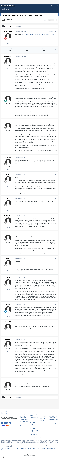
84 (8, 43)
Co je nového (43, 416)
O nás (50, 414)
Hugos (8, 277)
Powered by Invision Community (29, 455)
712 (8, 106)
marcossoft (7, 56)
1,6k (8, 316)
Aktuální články (23, 414)
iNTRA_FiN (8, 157)
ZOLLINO (8, 339)
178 (8, 270)
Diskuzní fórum (43, 414)
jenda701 (8, 233)
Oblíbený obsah (43, 418)
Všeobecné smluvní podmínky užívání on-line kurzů (43, 448)
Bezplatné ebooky (24, 421)
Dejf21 (8, 198)
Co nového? (3, 2)
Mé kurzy (10, 2)
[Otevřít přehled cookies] (3, 457)
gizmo (8, 121)
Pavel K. (8, 304)
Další (10, 26)
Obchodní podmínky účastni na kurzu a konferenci (12, 449)
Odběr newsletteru (24, 419)
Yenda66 (8, 322)
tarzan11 (7, 174)
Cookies (34, 454)
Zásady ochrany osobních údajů (8, 448)
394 (8, 133)
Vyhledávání (42, 420)
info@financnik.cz (5, 420)
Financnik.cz (11, 19)
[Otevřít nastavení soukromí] (2, 457)
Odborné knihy (52, 423)
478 (8, 289)
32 (8, 333)
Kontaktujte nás (27, 454)
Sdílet (44, 20)
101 (8, 351)
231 (8, 245)
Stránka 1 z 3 (19, 26)
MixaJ (8, 258)
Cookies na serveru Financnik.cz (24, 448)
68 (8, 169)
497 (8, 68)
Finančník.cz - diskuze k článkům (21, 21)
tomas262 (8, 94)
